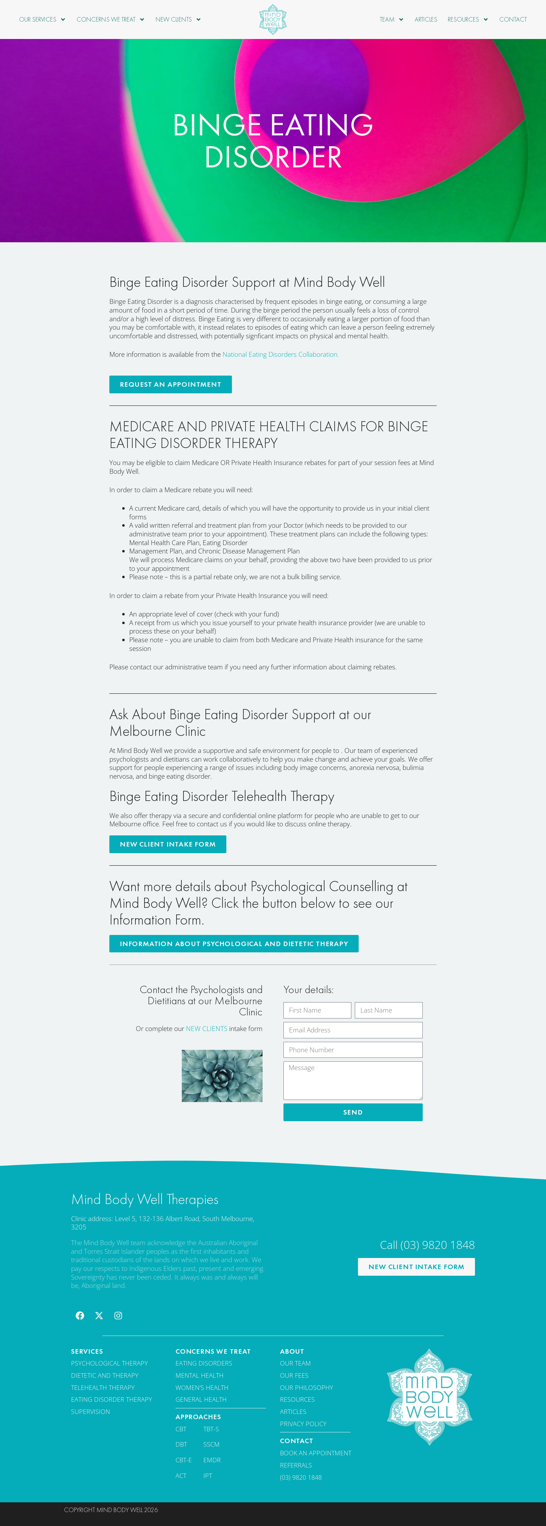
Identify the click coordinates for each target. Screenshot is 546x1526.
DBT (181, 1443)
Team (392, 19)
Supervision (90, 1411)
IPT (207, 1474)
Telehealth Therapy (103, 1386)
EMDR (212, 1459)
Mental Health (200, 1374)
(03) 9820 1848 (301, 1476)
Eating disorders (204, 1362)
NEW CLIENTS (206, 1027)
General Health (201, 1398)
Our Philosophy (306, 1386)
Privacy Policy (303, 1422)
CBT (181, 1428)
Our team (295, 1362)
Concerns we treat (111, 19)
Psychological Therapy (109, 1362)
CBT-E (184, 1459)
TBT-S (211, 1428)
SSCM (211, 1443)
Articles (426, 19)
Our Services (42, 19)
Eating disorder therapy (111, 1398)
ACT (181, 1474)
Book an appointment (315, 1452)
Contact (513, 19)
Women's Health (202, 1386)
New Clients (179, 19)
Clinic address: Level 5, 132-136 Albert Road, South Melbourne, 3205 (162, 1222)
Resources (468, 19)
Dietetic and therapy (105, 1374)
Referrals (296, 1464)
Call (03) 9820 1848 (427, 1243)
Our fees (294, 1374)
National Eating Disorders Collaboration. (281, 354)
